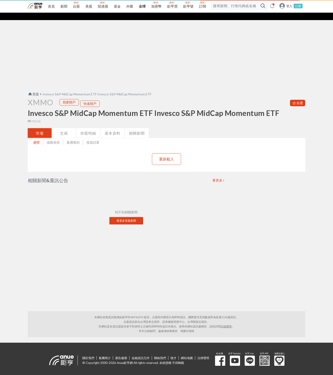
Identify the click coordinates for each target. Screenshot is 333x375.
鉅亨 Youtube (235, 353)
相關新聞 (137, 126)
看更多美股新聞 (126, 213)
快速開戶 (89, 96)
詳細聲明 (226, 319)
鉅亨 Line (250, 353)
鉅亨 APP (264, 353)
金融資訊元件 (141, 350)
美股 (33, 87)
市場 (40, 126)
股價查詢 (73, 135)
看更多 (218, 173)
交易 (64, 126)
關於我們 (88, 350)
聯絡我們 (160, 350)
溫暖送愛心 (279, 353)
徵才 (173, 350)
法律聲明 (203, 350)
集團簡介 (105, 350)
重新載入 (166, 151)
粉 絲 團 (220, 353)
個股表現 (53, 135)
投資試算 (92, 135)
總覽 (36, 135)
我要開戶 (69, 95)
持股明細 (88, 126)
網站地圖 (187, 350)
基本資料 (112, 126)
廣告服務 (121, 350)
